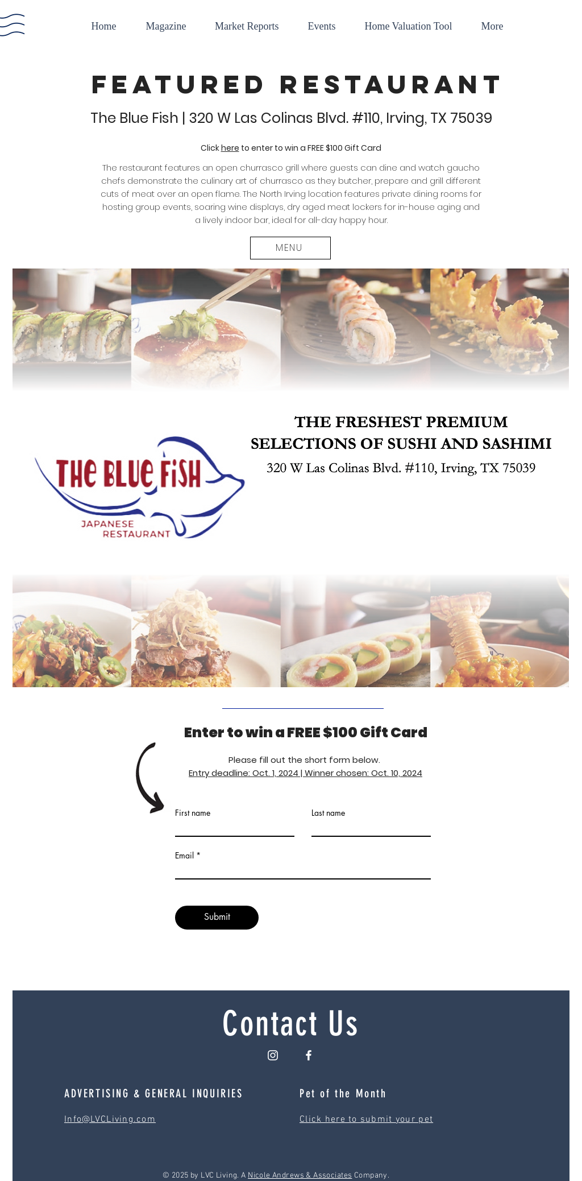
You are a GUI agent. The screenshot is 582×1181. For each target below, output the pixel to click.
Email (184, 856)
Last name (328, 813)
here (230, 148)
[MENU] (290, 248)
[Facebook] (308, 1055)
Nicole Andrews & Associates (300, 1175)
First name (192, 813)
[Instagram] (273, 1055)
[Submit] (217, 918)
